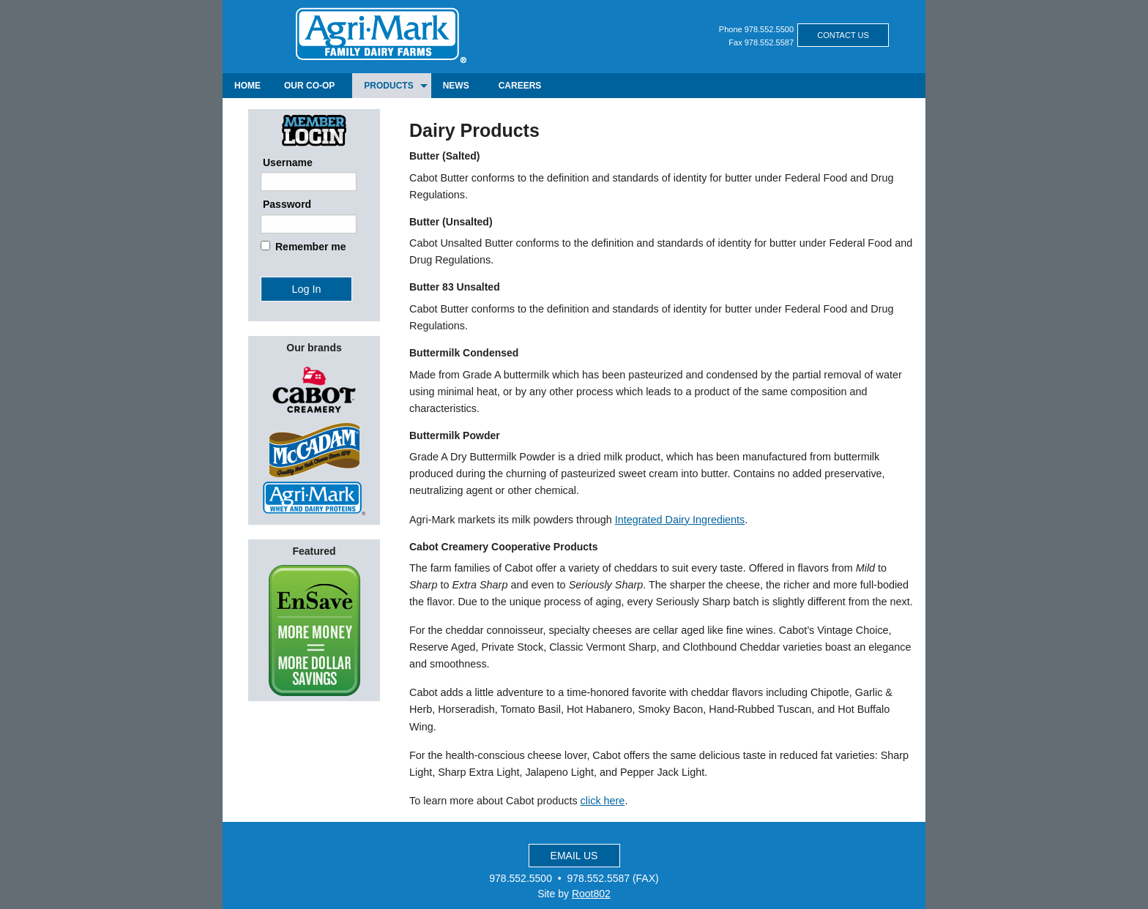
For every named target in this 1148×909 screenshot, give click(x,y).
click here (603, 801)
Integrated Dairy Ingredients (680, 519)
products (388, 86)
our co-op (309, 86)
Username (288, 162)
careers (520, 86)
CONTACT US (843, 35)
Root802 (591, 893)
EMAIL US (574, 855)
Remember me (310, 246)
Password (287, 204)
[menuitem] (247, 85)
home (247, 86)
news (456, 86)
